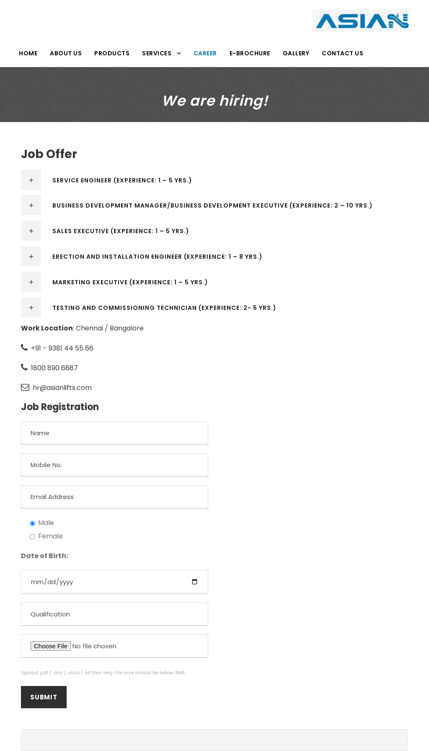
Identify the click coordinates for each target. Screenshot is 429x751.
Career (205, 53)
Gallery (296, 53)
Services (156, 53)
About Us (66, 53)
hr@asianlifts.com (62, 387)
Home (28, 53)
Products (111, 53)
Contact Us (342, 53)
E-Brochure (250, 53)
